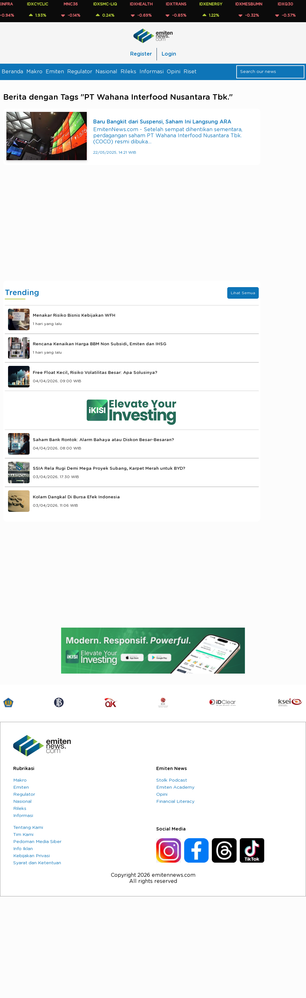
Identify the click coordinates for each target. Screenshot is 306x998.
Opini (173, 71)
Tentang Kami (28, 827)
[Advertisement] (132, 229)
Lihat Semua (243, 293)
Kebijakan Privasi (31, 856)
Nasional (106, 71)
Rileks (128, 71)
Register (141, 54)
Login (169, 54)
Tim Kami (23, 834)
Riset (190, 71)
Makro (34, 71)
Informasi (152, 71)
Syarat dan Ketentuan (37, 863)
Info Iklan (23, 849)
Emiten (55, 71)
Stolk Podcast (171, 780)
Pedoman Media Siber (37, 841)
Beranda (12, 71)
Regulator (79, 71)
